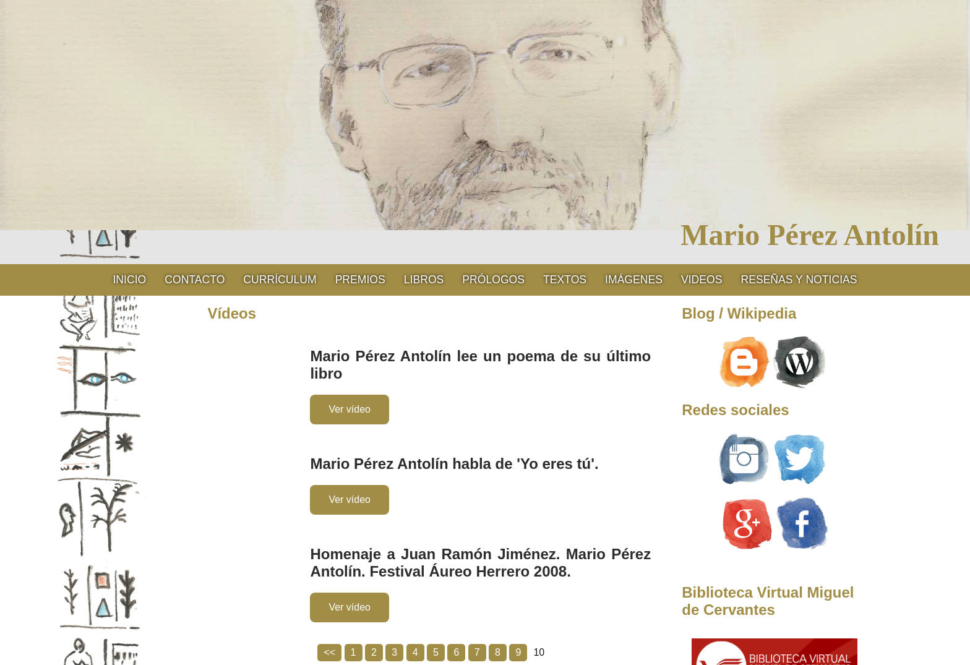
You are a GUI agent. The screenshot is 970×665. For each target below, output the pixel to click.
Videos (701, 279)
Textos (564, 279)
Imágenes (634, 279)
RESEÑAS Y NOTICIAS (798, 279)
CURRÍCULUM (279, 279)
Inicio (129, 279)
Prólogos (493, 279)
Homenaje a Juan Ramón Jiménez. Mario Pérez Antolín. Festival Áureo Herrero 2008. (480, 563)
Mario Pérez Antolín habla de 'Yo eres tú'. (454, 463)
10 (538, 652)
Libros (424, 279)
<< (329, 652)
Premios (360, 279)
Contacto (195, 279)
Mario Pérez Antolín (809, 234)
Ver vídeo (349, 409)
